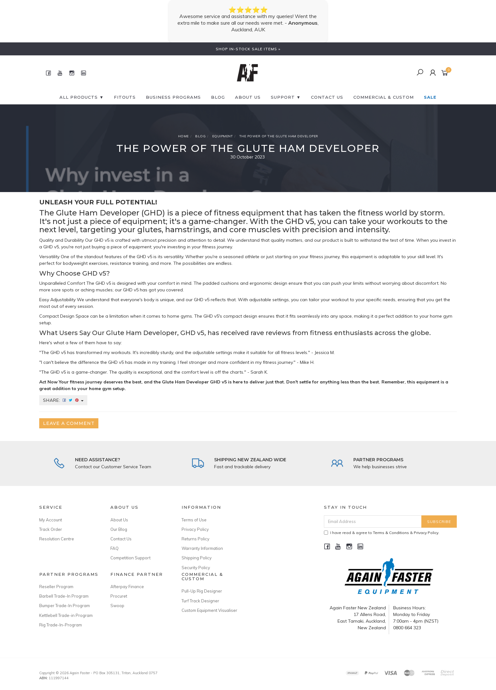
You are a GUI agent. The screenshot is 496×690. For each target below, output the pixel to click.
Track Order (50, 529)
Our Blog (118, 529)
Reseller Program (56, 586)
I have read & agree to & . (381, 532)
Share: (63, 400)
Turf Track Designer (200, 600)
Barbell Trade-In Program (64, 596)
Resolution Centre (56, 538)
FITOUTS (125, 97)
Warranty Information (202, 548)
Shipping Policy (197, 557)
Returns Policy (195, 538)
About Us (248, 97)
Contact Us (121, 538)
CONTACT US (327, 97)
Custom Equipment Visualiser (209, 610)
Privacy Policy (195, 529)
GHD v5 (299, 221)
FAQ (114, 548)
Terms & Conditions (391, 532)
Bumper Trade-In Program (64, 605)
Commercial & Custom (383, 97)
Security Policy (196, 567)
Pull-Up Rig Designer (202, 591)
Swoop (117, 605)
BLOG (218, 97)
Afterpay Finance (127, 586)
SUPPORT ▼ (286, 97)
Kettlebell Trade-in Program (66, 615)
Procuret (118, 596)
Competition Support (130, 557)
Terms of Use (194, 519)
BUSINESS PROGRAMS (173, 97)
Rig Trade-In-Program (60, 624)
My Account (50, 519)
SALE (430, 97)
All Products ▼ (81, 97)
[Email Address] (373, 521)
